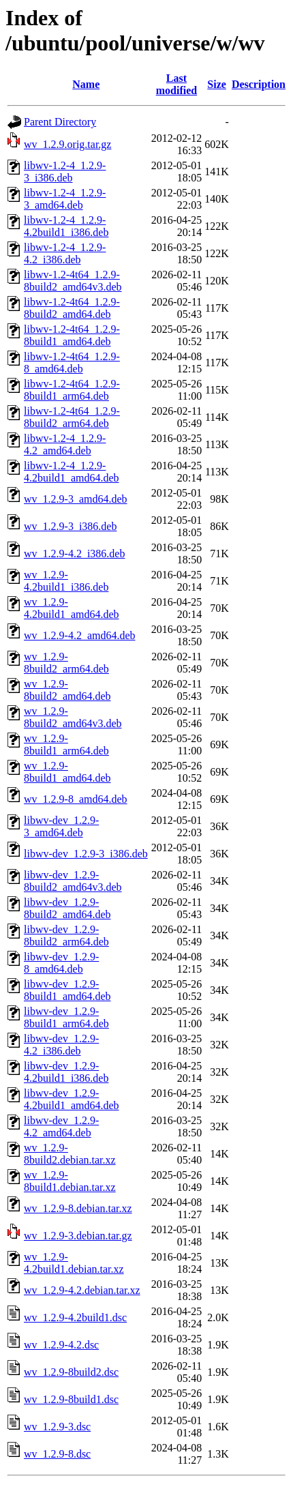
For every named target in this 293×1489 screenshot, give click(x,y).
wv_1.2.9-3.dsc (57, 1426)
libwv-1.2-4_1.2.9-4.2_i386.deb (65, 253)
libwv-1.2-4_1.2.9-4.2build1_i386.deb (66, 226)
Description (259, 84)
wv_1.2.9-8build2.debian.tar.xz (70, 1154)
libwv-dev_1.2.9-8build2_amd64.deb (67, 908)
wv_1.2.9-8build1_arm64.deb (66, 744)
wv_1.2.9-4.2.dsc (61, 1345)
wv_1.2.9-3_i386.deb (70, 526)
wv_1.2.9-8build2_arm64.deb (66, 663)
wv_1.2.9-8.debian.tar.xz (78, 1208)
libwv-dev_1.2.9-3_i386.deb (86, 853)
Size (216, 84)
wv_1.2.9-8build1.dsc (71, 1399)
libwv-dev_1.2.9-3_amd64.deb (61, 826)
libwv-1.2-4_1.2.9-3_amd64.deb (65, 199)
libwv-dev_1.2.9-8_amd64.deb (61, 963)
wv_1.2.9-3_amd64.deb (75, 499)
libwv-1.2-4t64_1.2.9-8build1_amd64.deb (72, 335)
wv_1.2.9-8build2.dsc (71, 1372)
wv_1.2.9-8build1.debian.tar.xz (70, 1181)
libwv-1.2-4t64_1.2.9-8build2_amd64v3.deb (73, 281)
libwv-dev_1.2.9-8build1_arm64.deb (66, 1017)
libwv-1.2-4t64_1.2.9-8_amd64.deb (72, 362)
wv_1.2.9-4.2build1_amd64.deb (71, 608)
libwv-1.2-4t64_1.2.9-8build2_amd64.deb (72, 308)
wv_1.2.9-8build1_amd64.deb (67, 772)
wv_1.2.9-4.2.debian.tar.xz (82, 1290)
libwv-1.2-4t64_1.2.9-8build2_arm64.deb (72, 417)
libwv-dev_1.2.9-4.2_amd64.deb (61, 1126)
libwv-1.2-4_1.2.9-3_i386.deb (65, 171)
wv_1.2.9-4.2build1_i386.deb (66, 581)
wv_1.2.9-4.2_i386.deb (74, 553)
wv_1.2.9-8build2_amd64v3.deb (73, 717)
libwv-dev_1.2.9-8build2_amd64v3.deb (73, 881)
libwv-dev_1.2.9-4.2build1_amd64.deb (71, 1099)
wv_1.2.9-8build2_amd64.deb (67, 690)
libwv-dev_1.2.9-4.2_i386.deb (61, 1045)
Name (85, 84)
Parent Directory (60, 122)
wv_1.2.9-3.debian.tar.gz (78, 1235)
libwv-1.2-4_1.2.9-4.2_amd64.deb (65, 444)
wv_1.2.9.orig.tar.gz (67, 144)
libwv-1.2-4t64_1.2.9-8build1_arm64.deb (72, 390)
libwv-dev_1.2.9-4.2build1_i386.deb (66, 1072)
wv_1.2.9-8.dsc (57, 1454)
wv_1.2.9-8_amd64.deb (75, 799)
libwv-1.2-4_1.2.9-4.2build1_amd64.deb (71, 472)
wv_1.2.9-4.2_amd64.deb (80, 635)
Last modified (176, 84)
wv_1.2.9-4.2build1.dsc (75, 1317)
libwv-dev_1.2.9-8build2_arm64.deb (66, 935)
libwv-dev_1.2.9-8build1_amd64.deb (67, 990)
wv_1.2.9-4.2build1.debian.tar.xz (74, 1263)
